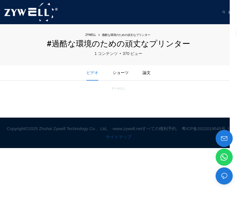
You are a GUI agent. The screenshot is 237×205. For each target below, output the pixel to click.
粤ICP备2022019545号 (204, 128)
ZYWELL (90, 34)
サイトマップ (118, 136)
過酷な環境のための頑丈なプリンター (126, 34)
